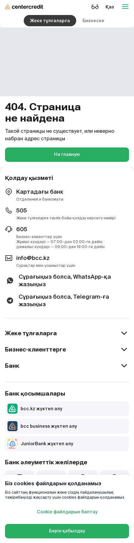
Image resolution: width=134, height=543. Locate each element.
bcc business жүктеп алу (42, 426)
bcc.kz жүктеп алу (34, 409)
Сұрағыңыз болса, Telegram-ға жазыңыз (57, 300)
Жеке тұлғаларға (50, 20)
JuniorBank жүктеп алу (40, 444)
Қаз (110, 7)
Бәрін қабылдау (67, 531)
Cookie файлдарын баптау (67, 512)
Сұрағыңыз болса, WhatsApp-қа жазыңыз (58, 280)
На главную (67, 154)
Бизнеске (93, 20)
